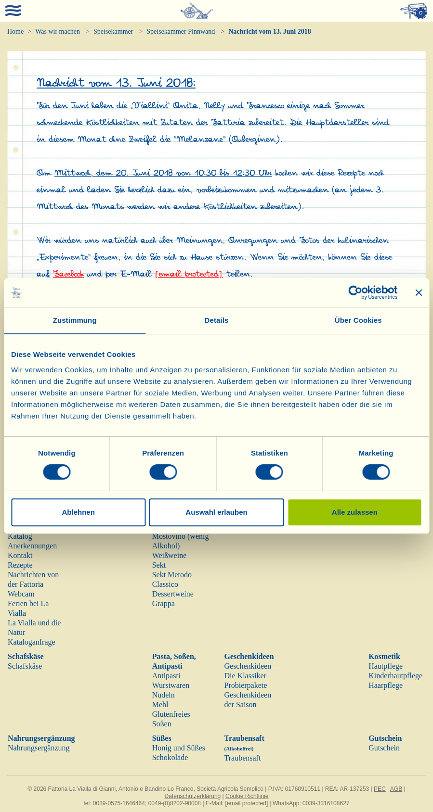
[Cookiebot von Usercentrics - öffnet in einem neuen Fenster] (355, 292)
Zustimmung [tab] (75, 320)
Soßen (161, 724)
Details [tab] (217, 320)
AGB (396, 789)
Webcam (21, 594)
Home (15, 31)
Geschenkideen (249, 656)
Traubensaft (242, 758)
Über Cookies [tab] (358, 320)
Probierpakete (245, 685)
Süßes (161, 738)
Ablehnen (78, 512)
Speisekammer (113, 31)
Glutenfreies (171, 714)
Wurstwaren (171, 685)
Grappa (163, 603)
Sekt (159, 565)
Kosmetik (384, 656)
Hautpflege (385, 666)
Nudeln (163, 695)
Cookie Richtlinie (246, 796)
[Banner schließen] (418, 292)
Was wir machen (57, 31)
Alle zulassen (355, 512)
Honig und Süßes (178, 748)
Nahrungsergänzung (41, 738)
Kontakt (20, 555)
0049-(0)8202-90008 (174, 803)
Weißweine (169, 555)
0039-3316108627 (325, 803)
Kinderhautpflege (395, 676)
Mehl (160, 704)
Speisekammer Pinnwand (180, 31)
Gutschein (385, 738)
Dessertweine (173, 594)
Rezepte (20, 565)
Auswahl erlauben (216, 512)
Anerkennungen (32, 546)
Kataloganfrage (31, 642)
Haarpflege (385, 685)
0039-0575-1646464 (119, 803)
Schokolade (170, 757)
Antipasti (166, 676)
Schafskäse (26, 656)
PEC (380, 789)
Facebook (68, 274)
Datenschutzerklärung (193, 796)
